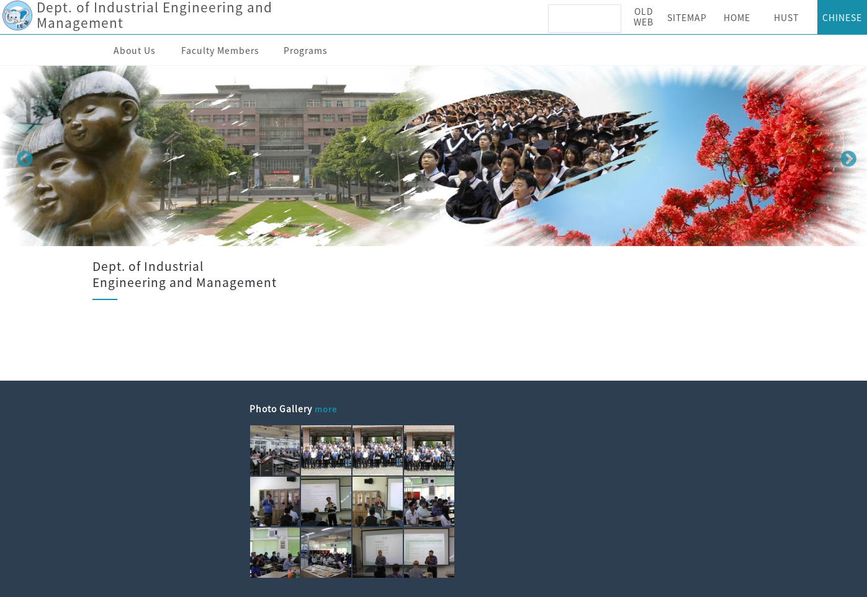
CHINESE (842, 17)
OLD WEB (644, 16)
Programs (306, 50)
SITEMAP (687, 17)
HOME (737, 17)
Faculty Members (220, 50)
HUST (786, 17)
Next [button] (845, 156)
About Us (135, 50)
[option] (433, 156)
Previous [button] (22, 156)
